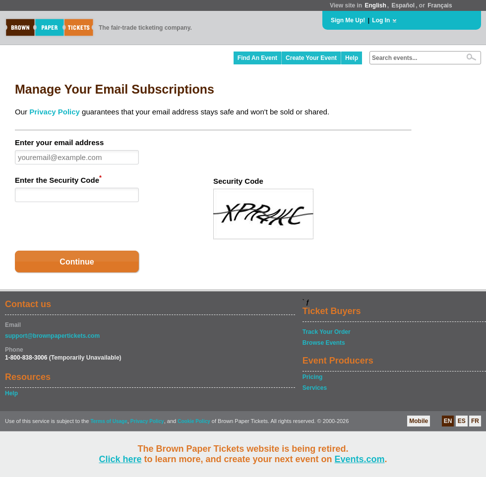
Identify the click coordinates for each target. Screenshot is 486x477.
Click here (120, 459)
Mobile (418, 421)
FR (475, 421)
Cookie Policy (194, 421)
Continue (77, 262)
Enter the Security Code (58, 179)
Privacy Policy (54, 111)
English (375, 5)
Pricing (313, 376)
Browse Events (324, 342)
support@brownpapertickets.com (52, 335)
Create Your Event (311, 57)
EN (448, 421)
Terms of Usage (108, 421)
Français (439, 5)
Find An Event (257, 57)
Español (403, 5)
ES (462, 421)
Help (351, 57)
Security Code (238, 181)
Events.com (360, 459)
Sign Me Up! (348, 20)
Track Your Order (327, 331)
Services (315, 387)
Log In (381, 20)
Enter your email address (59, 142)
